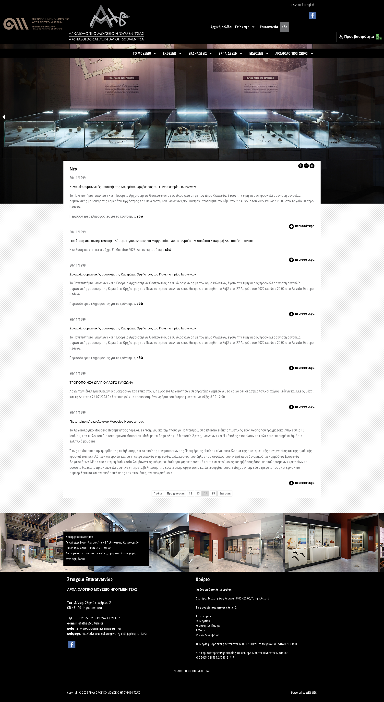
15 (213, 493)
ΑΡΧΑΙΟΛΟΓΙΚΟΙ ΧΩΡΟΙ (291, 53)
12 (190, 493)
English (309, 5)
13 (198, 493)
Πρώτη (158, 493)
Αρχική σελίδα (221, 27)
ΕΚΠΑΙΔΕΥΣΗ (228, 53)
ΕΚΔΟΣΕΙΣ (256, 53)
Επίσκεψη (242, 27)
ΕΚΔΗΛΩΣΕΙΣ (198, 53)
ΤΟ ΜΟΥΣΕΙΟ (142, 53)
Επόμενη (224, 493)
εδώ (140, 216)
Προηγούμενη (175, 493)
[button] (377, 35)
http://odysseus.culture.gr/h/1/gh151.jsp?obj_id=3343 (114, 634)
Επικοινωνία (269, 27)
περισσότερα (301, 226)
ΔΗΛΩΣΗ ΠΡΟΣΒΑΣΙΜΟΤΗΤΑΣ (192, 671)
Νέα (284, 27)
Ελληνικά (297, 5)
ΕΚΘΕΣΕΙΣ (170, 53)
